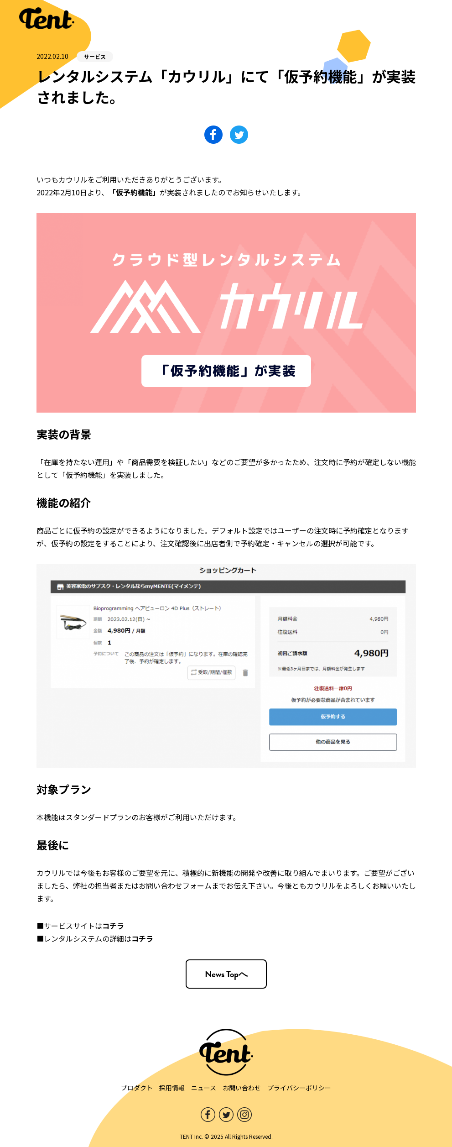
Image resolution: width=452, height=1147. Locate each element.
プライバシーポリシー (299, 1087)
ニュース (203, 1087)
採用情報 (172, 1087)
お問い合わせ (242, 1087)
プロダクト (137, 1087)
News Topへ (226, 974)
